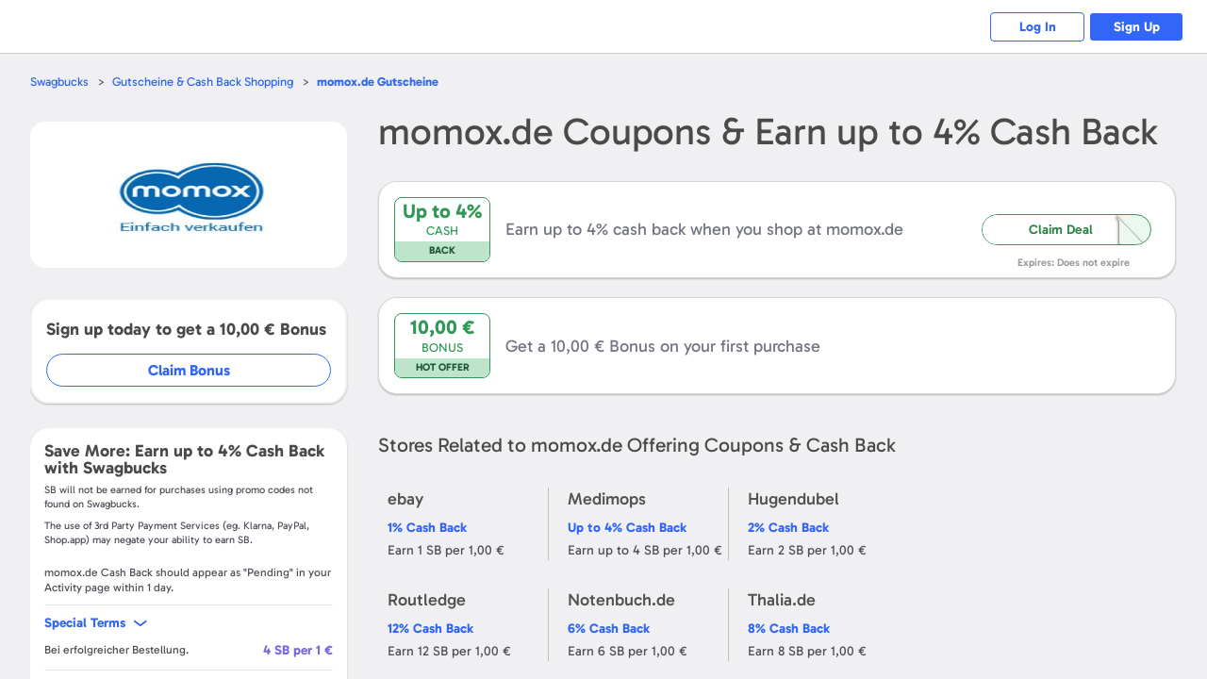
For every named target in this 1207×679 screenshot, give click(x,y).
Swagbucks (59, 82)
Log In (1037, 27)
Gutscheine (377, 82)
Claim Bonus (190, 370)
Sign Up (1137, 27)
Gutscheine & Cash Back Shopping (202, 82)
